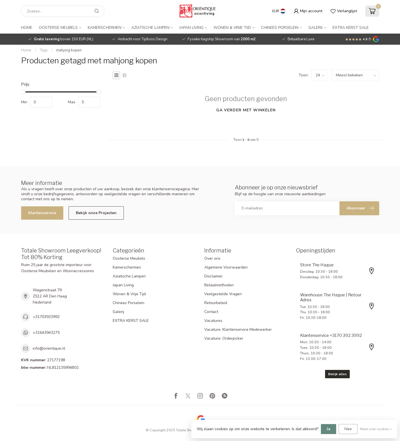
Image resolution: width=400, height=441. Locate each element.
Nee (348, 429)
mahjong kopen (69, 50)
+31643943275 (46, 332)
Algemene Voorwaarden (226, 267)
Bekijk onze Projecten (96, 213)
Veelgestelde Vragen (223, 294)
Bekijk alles (337, 374)
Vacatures (213, 320)
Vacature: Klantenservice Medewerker (238, 329)
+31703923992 (46, 316)
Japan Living (191, 27)
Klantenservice (42, 213)
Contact (211, 311)
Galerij (315, 27)
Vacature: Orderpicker (223, 338)
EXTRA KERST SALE (351, 27)
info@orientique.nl (49, 348)
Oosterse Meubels (58, 27)
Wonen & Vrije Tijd (232, 27)
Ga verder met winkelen (246, 110)
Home (26, 27)
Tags (44, 50)
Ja (328, 429)
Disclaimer (213, 276)
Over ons (212, 258)
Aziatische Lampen (150, 27)
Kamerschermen (104, 27)
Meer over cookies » (376, 429)
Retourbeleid (215, 302)
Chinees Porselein (279, 27)
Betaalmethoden (219, 285)
